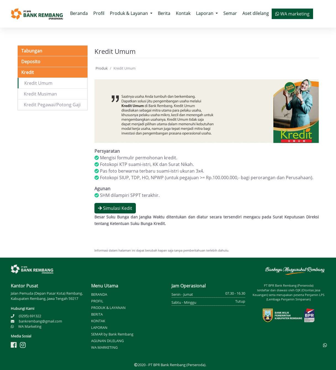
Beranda (80, 13)
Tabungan (31, 51)
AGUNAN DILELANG (107, 340)
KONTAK (98, 320)
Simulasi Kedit (115, 208)
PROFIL (97, 300)
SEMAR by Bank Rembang (112, 334)
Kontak (183, 13)
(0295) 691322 (30, 315)
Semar (230, 13)
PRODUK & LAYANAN (108, 307)
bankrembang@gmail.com (40, 321)
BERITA (97, 314)
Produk (102, 68)
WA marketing (292, 14)
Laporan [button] (205, 13)
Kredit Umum (38, 83)
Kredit (27, 72)
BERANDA (99, 294)
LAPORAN (99, 327)
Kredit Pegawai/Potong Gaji (52, 105)
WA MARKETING (104, 347)
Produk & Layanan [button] (129, 13)
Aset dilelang (255, 13)
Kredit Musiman (40, 94)
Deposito (30, 62)
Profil (98, 13)
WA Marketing (29, 326)
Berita (164, 13)
